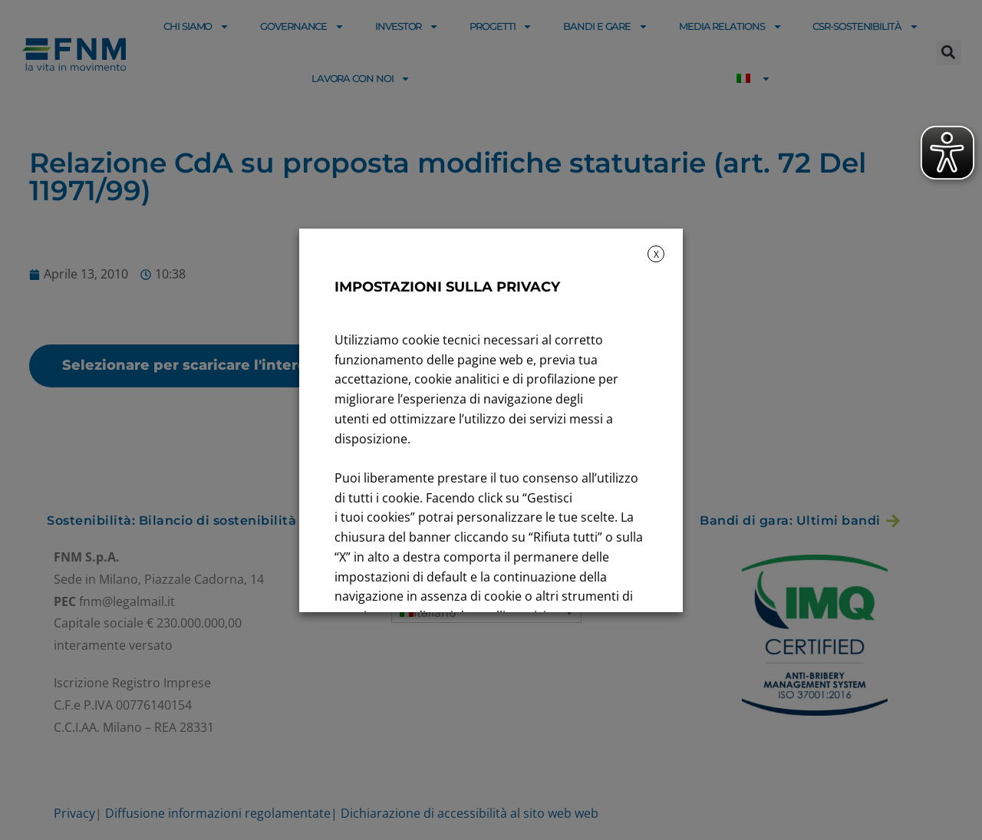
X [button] (656, 254)
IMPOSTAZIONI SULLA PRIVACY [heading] (447, 286)
